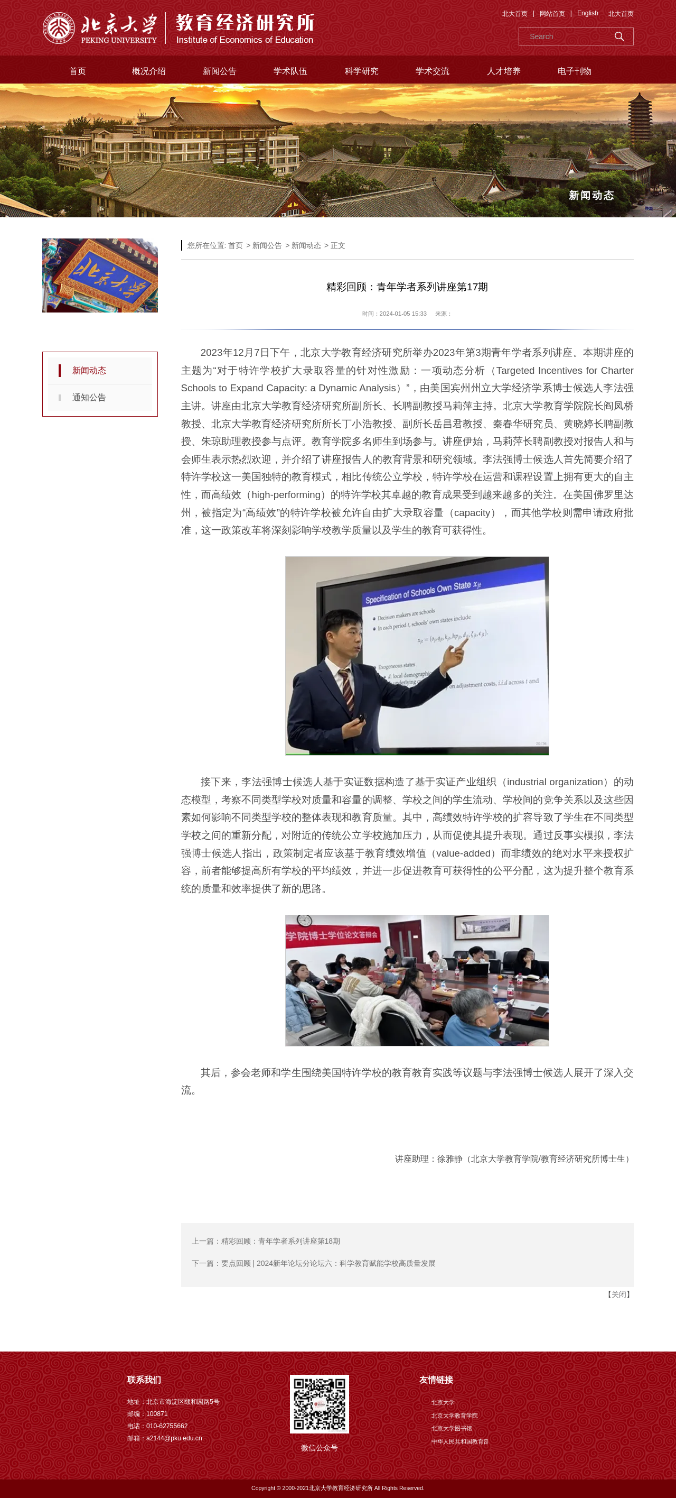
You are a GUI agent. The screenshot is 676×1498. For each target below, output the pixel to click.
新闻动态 (89, 370)
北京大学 (443, 1402)
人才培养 (504, 71)
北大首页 (515, 13)
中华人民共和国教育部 (460, 1441)
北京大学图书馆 (451, 1428)
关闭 (619, 1294)
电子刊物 (575, 71)
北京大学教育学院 (454, 1415)
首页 (77, 71)
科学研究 (362, 71)
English (587, 13)
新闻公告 (220, 71)
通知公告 (89, 397)
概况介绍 (149, 71)
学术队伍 (290, 71)
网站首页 (552, 13)
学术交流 (432, 71)
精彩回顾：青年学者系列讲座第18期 (281, 1241)
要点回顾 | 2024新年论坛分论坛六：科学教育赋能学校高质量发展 (328, 1263)
